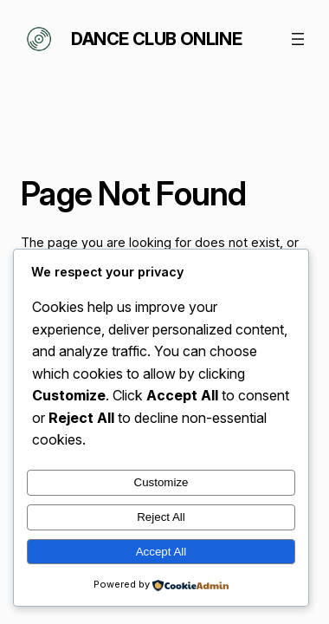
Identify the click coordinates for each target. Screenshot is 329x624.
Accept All (161, 551)
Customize (161, 482)
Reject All (161, 516)
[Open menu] (297, 39)
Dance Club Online (156, 39)
